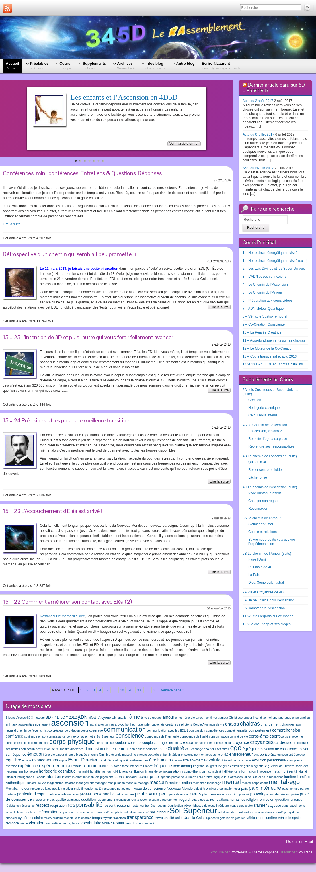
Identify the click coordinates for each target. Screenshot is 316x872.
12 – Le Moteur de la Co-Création (268, 348)
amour (168, 717)
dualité (176, 748)
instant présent (283, 771)
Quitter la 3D (257, 462)
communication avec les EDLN (167, 730)
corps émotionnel (291, 736)
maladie (69, 783)
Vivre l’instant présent (264, 493)
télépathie (84, 818)
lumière (290, 777)
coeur (84, 730)
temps (97, 818)
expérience (28, 765)
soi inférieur (159, 812)
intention (53, 776)
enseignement (190, 754)
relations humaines (230, 800)
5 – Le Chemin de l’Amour (262, 293)
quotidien (88, 800)
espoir (63, 760)
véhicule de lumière (262, 818)
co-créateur (56, 730)
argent (46, 724)
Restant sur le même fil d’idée (62, 616)
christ (43, 730)
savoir (293, 805)
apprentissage (29, 724)
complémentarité (236, 730)
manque (131, 783)
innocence (264, 771)
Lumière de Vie (36, 783)
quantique (73, 799)
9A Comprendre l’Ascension (264, 608)
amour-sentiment (207, 717)
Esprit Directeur (84, 759)
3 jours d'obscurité (18, 717)
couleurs (134, 743)
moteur (24, 789)
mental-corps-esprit (255, 783)
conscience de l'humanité (162, 736)
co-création (72, 730)
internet (77, 777)
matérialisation (180, 783)
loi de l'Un (250, 777)
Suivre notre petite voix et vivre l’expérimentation (271, 542)
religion (252, 800)
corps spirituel (105, 742)
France (148, 766)
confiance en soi (35, 736)
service (91, 812)
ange (287, 717)
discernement (116, 748)
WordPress (239, 852)
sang (285, 805)
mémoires (199, 783)
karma (119, 777)
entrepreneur (241, 754)
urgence (210, 818)
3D (48, 717)
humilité (95, 771)
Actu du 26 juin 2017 (258, 168)
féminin (90, 765)
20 (130, 690)
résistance (13, 805)
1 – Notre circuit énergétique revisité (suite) (275, 261)
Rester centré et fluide (265, 470)
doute (162, 749)
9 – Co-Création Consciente (264, 324)
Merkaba (11, 788)
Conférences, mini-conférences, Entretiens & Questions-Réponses (82, 173)
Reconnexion (258, 508)
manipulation (116, 783)
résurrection (158, 805)
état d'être (107, 760)
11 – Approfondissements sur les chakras (274, 340)
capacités (158, 724)
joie (97, 777)
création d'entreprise (209, 742)
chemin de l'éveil (28, 730)
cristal (227, 742)
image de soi (153, 771)
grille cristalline (233, 766)
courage (160, 743)
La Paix (254, 575)
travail (159, 818)
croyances (262, 742)
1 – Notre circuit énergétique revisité (270, 253)
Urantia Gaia (194, 818)
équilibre (13, 760)
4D (56, 717)
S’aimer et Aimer (260, 524)
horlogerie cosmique (57, 771)
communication (125, 729)
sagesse (274, 806)
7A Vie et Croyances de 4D (263, 592)
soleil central (234, 812)
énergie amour (54, 754)
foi (111, 766)
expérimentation (55, 765)
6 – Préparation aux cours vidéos (267, 301)
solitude (248, 812)
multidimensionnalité (88, 788)
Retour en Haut (299, 841)
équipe (26, 760)
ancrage (278, 717)
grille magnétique (255, 766)
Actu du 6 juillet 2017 (258, 134)
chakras (250, 723)
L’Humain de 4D (260, 567)
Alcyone (104, 718)
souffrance (268, 812)
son (257, 812)
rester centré (140, 805)
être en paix (140, 760)
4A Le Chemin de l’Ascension (265, 425)
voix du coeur (134, 823)
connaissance (56, 736)
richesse (197, 805)
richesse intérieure (216, 805)
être (128, 760)
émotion (35, 754)
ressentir (124, 806)
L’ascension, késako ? (265, 431)
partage (11, 794)
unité (179, 818)
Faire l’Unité (257, 559)
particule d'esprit (32, 794)
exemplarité (294, 760)
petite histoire (125, 794)
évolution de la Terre (237, 760)
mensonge (214, 783)
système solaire (30, 818)
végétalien (224, 818)
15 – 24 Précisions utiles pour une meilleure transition (66, 420)
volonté (149, 823)
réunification (175, 805)
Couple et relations (262, 532)
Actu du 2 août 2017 (258, 101)
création (187, 742)
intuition (88, 777)
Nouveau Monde (180, 789)
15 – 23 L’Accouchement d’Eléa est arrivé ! (52, 511)
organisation (225, 788)
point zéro (231, 794)
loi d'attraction (233, 777)
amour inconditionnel (258, 717)
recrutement (170, 799)
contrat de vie (239, 736)
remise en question (273, 800)
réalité (135, 799)
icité (115, 771)
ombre (211, 789)
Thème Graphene (265, 852)
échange (197, 749)
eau (187, 749)
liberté (192, 777)
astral (93, 724)
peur (163, 793)
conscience (130, 735)
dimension (94, 748)
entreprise (262, 755)
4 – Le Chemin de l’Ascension (265, 285)
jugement (106, 777)
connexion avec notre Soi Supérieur (91, 736)
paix (244, 789)
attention (104, 724)
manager (101, 783)
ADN (82, 717)
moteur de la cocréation (46, 788)
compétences (215, 730)
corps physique (72, 741)
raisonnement (106, 799)
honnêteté (31, 771)
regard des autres (202, 799)
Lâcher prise (257, 477)
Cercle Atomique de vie (208, 724)
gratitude (216, 766)
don (132, 749)
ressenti (110, 806)
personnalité (104, 794)
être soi (177, 760)
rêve (187, 806)
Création (254, 400)
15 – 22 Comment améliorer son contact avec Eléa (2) (67, 601)
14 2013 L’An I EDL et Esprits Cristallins (273, 364)
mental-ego (284, 781)
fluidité (104, 766)
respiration (58, 806)
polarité (244, 794)
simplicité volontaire (123, 812)
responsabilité (84, 805)
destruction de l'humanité (52, 749)
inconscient (213, 771)
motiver (68, 788)
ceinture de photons (178, 724)
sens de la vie (15, 812)
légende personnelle (173, 777)
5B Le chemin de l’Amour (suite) (267, 554)
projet (51, 799)
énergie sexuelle (148, 754)
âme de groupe (151, 717)
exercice (11, 766)
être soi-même (194, 760)
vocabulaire (91, 823)
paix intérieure (265, 788)
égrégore (250, 748)
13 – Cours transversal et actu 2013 (270, 356)
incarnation (172, 771)
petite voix (146, 794)
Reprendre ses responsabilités (271, 446)
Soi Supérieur (193, 810)
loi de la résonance (270, 777)
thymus (107, 818)
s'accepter (246, 805)
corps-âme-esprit (264, 736)
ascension (70, 722)
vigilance (73, 823)
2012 (73, 718)
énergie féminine (99, 754)
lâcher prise (148, 776)
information (247, 771)
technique (70, 818)
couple (147, 743)
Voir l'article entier (184, 144)
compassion (197, 730)
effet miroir (222, 749)
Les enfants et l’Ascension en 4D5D (123, 97)
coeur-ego (96, 730)
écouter (209, 749)
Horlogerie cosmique (264, 408)
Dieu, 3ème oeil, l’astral (266, 583)
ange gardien (301, 717)
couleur (121, 743)
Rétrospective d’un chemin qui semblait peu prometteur (69, 254)
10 (122, 690)
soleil (221, 812)
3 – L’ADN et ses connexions (264, 277)
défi (23, 749)
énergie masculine (123, 754)
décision (287, 742)
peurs (195, 793)
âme (134, 717)
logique (218, 777)
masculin (158, 782)
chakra (232, 723)
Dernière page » (172, 690)
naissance (109, 788)
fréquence (163, 765)
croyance (241, 742)
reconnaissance (150, 799)
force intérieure (132, 766)
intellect (11, 777)
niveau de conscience (148, 789)
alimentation (120, 717)
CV (276, 742)
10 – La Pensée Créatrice (262, 332)
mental (231, 781)
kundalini (131, 777)
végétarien (238, 818)
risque (234, 805)
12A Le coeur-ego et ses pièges (267, 624)
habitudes (301, 766)
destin (31, 749)
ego (236, 747)
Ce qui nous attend (262, 415)
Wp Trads (304, 852)
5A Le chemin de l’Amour (261, 518)
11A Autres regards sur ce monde (268, 616)
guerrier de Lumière (281, 766)
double (140, 749)
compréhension (286, 730)
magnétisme (55, 783)
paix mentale (290, 788)
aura (113, 724)
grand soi (203, 766)
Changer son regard (263, 501)
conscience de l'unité (194, 736)
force (117, 766)
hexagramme (14, 771)
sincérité (143, 812)
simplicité (103, 812)
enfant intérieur (170, 754)
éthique (120, 760)
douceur (151, 749)
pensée (85, 794)
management (85, 783)
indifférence (230, 771)
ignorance (125, 771)
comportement (260, 730)
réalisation (123, 799)
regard (184, 800)
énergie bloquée (76, 754)
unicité (169, 818)
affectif (92, 717)
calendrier (144, 724)
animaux (11, 724)
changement (270, 724)
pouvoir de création (277, 794)
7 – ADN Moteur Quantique (263, 309)
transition (119, 818)
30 (139, 690)
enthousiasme (210, 754)
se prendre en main (72, 812)
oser (237, 788)
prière (295, 794)
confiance (14, 736)
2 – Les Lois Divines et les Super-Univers (274, 269)
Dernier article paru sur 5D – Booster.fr (274, 87)
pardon (304, 788)
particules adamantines (63, 794)
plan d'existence (213, 794)
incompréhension (193, 771)
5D (63, 718)
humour (107, 771)
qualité (61, 800)
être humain (160, 760)
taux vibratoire (53, 818)
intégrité (301, 771)
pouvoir (256, 794)
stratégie (282, 812)
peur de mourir (179, 794)
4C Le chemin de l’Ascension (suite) (270, 487)
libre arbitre (204, 777)
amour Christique (231, 717)
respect (42, 805)
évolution (214, 760)
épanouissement (281, 754)
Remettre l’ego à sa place (267, 439)
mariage (143, 783)
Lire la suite (11, 224)
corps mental (39, 742)
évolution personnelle (269, 760)
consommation (219, 736)
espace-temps (45, 760)
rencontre (296, 799)
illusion (138, 771)
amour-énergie (185, 717)
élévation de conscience (279, 749)
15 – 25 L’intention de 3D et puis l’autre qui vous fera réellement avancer (88, 337)
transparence (140, 817)
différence (77, 749)
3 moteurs (38, 717)
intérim (66, 777)
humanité (83, 771)
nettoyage (123, 788)
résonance (27, 805)
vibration (36, 823)
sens (302, 805)
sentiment (31, 812)
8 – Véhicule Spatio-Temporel (265, 316)
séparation (48, 812)
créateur (173, 742)
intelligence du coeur (31, 777)
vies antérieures (56, 823)
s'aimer (260, 805)
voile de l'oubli (113, 823)
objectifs (199, 788)
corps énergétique (18, 742)
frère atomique (184, 766)
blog (121, 724)
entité (224, 754)
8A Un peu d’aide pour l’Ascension (269, 600)
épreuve (299, 754)
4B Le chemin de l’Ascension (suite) (270, 456)
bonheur (130, 724)
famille (77, 766)
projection (39, 799)
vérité (24, 823)
